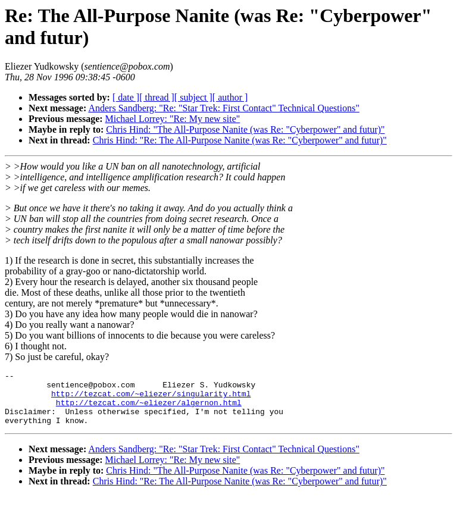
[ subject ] (193, 97)
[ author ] (230, 97)
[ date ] (125, 97)
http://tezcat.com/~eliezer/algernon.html (149, 409)
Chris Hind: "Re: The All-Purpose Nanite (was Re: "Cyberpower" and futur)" (240, 140)
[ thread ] (156, 97)
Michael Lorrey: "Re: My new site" (172, 119)
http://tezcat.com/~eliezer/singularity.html (151, 398)
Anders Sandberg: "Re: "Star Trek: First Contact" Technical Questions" (223, 108)
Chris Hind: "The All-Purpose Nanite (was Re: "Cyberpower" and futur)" (245, 129)
